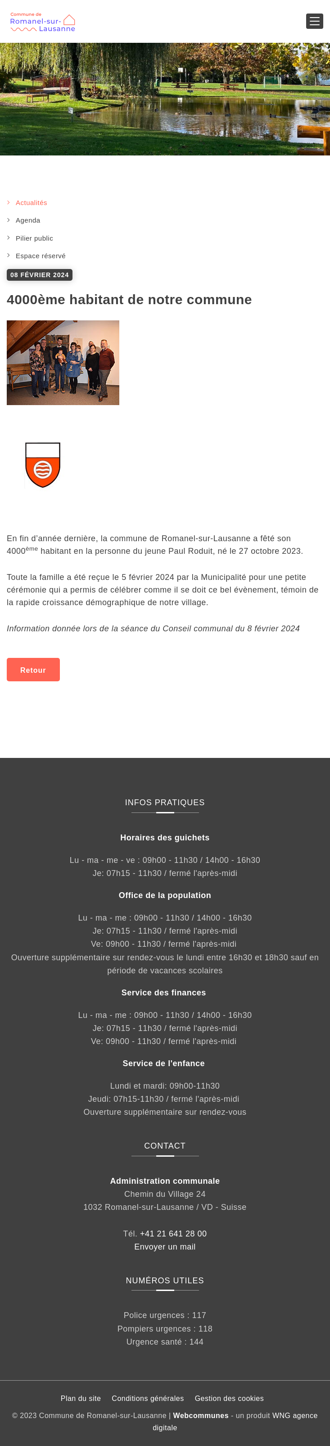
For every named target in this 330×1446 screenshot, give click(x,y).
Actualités (31, 202)
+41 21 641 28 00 (173, 1233)
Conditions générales (148, 1398)
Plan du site (81, 1398)
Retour (33, 670)
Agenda (28, 220)
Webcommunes (201, 1415)
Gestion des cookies (229, 1398)
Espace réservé (41, 256)
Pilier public (34, 238)
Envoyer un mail (165, 1246)
